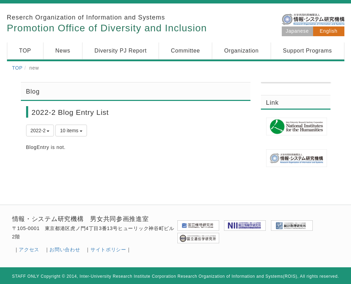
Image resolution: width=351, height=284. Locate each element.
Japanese (297, 31)
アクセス (29, 249)
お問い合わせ (64, 249)
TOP (17, 68)
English (328, 31)
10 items (71, 130)
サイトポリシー (108, 249)
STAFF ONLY (26, 276)
